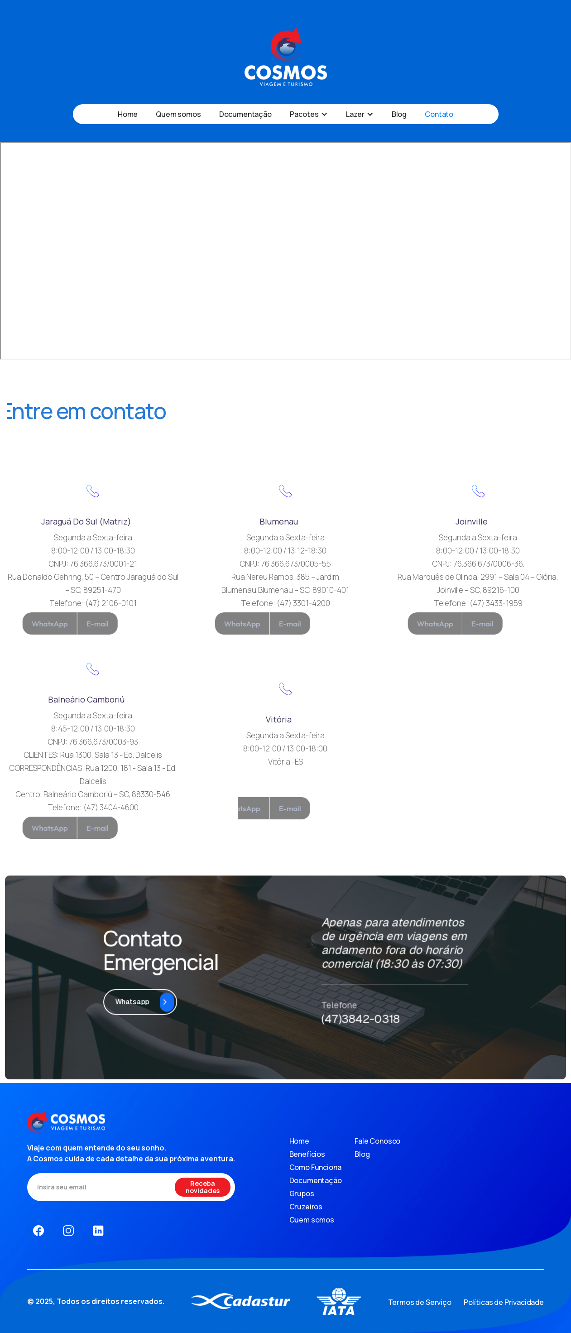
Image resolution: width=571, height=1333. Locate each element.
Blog (399, 114)
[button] (309, 114)
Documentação (245, 114)
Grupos (301, 1193)
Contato (439, 114)
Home (128, 114)
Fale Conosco (377, 1141)
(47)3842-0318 (351, 1000)
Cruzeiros (306, 1207)
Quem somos (178, 114)
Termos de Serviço (419, 1302)
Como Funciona (315, 1167)
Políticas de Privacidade (504, 1302)
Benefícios (307, 1154)
